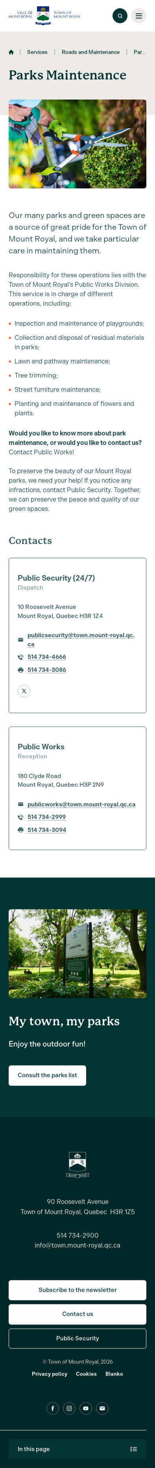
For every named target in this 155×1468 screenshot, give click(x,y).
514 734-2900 (78, 1239)
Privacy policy (49, 1378)
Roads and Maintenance (91, 54)
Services (37, 54)
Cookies (86, 1378)
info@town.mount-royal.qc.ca (77, 1249)
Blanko (114, 1378)
